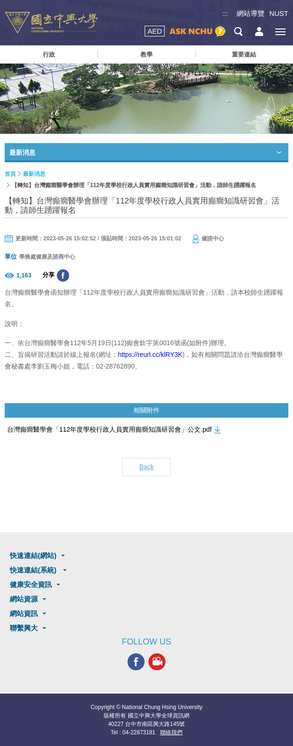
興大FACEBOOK (136, 661)
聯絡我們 (171, 732)
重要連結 (244, 54)
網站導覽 (251, 13)
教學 (146, 54)
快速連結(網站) (33, 555)
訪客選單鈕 (259, 31)
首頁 (10, 174)
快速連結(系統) (34, 570)
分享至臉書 (63, 275)
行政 (49, 54)
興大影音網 (157, 661)
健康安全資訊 (31, 584)
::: (225, 13)
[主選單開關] (280, 31)
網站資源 (24, 599)
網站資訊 (24, 613)
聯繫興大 (24, 628)
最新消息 (34, 174)
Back (146, 467)
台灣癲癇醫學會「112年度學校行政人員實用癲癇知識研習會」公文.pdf (109, 429)
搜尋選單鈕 (238, 31)
